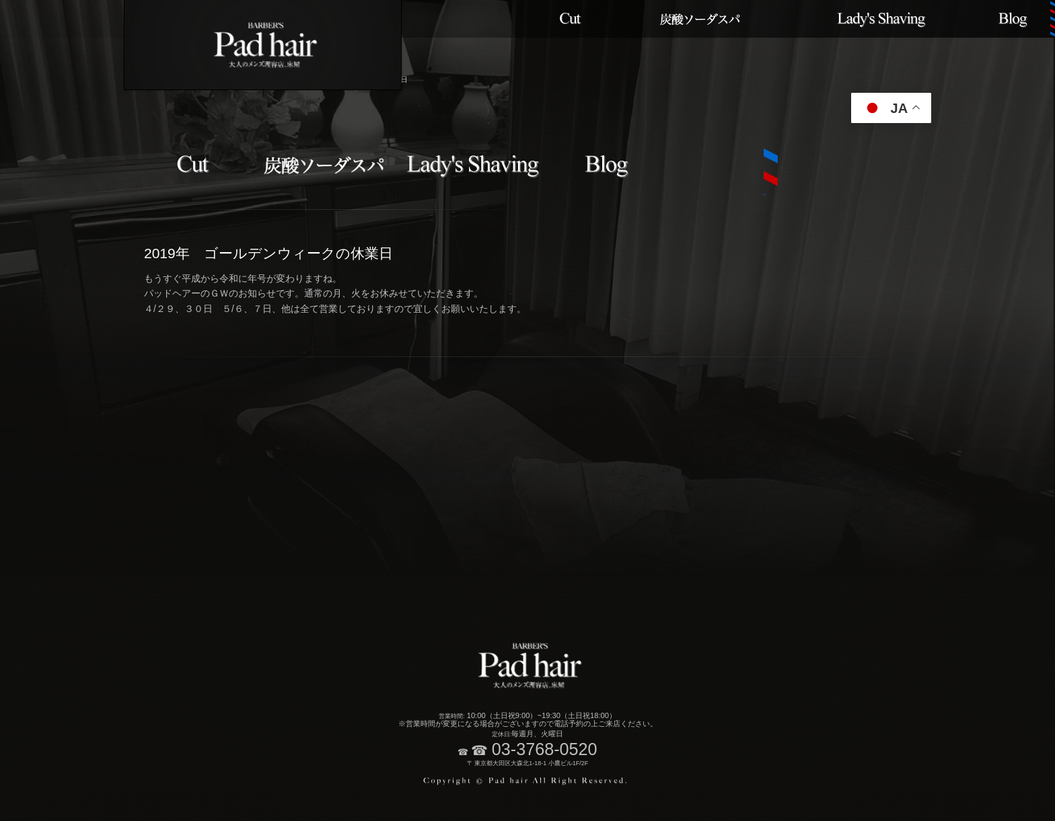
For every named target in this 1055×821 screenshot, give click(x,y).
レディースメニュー (881, 19)
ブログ (1013, 19)
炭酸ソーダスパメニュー (701, 19)
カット (570, 19)
